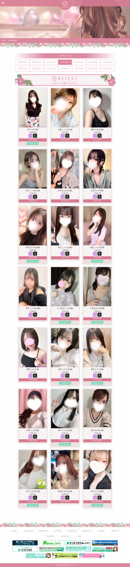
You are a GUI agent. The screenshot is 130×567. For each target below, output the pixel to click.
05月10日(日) (23, 62)
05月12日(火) (52, 62)
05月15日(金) (94, 62)
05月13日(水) (66, 62)
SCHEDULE (72, 531)
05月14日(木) (80, 62)
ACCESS (101, 531)
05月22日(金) (94, 68)
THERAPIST (43, 531)
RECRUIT (115, 531)
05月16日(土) (108, 62)
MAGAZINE (65, 536)
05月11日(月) (37, 62)
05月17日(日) (23, 68)
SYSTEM (57, 531)
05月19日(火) (52, 68)
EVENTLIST (86, 531)
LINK (79, 536)
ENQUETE (51, 536)
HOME (4, 40)
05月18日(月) (37, 68)
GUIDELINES (29, 531)
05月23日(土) (108, 68)
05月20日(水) (66, 68)
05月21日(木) (80, 68)
